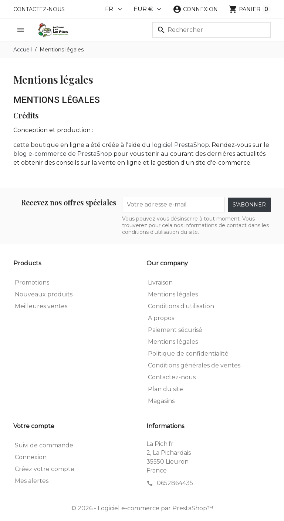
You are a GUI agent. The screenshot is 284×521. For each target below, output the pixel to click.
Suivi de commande (44, 445)
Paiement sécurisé (175, 329)
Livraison (160, 282)
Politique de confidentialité (188, 353)
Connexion (31, 457)
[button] (195, 9)
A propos (161, 318)
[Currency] (147, 9)
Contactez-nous (39, 9)
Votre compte (33, 426)
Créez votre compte (44, 469)
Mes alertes (31, 480)
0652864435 (175, 483)
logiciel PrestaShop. (182, 144)
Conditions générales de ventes (194, 365)
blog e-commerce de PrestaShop (62, 153)
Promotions (32, 282)
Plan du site (165, 389)
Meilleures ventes (41, 306)
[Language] (114, 9)
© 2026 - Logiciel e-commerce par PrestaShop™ (142, 508)
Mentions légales (173, 294)
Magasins (161, 400)
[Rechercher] (211, 30)
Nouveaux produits (43, 294)
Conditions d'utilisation (181, 306)
